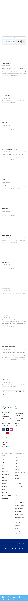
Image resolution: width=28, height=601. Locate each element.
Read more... (14, 75)
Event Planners (20, 522)
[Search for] (19, 37)
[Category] (8, 37)
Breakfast (6, 474)
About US (4, 438)
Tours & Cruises (20, 472)
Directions (5, 442)
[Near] (9, 41)
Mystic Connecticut (19, 545)
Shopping (18, 466)
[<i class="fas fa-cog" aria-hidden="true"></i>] (23, 41)
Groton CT (12, 545)
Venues (18, 499)
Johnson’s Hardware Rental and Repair (9, 149)
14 (23, 391)
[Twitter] (7, 429)
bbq (4, 477)
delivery (5, 465)
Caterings (18, 511)
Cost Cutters (5, 379)
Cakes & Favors (20, 505)
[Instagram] (11, 429)
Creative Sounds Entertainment (8, 347)
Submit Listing (6, 446)
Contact (4, 444)
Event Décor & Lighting (20, 518)
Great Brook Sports (6, 95)
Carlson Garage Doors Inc (7, 63)
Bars (17, 492)
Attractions (19, 461)
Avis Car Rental (5, 208)
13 (20, 391)
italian (5, 486)
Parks (17, 475)
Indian (4, 483)
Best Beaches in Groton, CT (20, 414)
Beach (17, 469)
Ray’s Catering (5, 315)
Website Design (6, 543)
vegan (4, 489)
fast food (5, 471)
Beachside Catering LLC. (6, 288)
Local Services (6, 440)
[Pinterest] (7, 433)
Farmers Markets (18, 480)
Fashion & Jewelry (18, 530)
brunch (5, 480)
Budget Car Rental (5, 262)
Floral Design (19, 534)
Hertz (3, 179)
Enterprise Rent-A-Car (6, 235)
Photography (19, 508)
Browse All (19, 458)
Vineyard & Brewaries (19, 488)
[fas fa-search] (19, 41)
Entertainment (20, 514)
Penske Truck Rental (6, 122)
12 (16, 391)
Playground (19, 463)
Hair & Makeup (20, 502)
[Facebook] (3, 429)
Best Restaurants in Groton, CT (20, 426)
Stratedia (12, 543)
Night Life (19, 483)
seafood (5, 492)
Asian (4, 463)
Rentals (18, 525)
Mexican (5, 498)
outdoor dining (7, 495)
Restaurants (6, 460)
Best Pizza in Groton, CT (19, 419)
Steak (4, 468)
